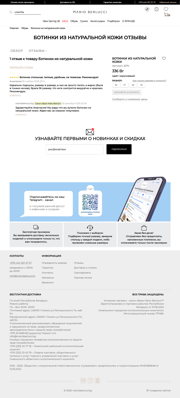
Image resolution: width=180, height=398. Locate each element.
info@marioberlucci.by (22, 276)
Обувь (74, 21)
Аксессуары (97, 21)
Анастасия (16, 81)
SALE (65, 21)
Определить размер (54, 262)
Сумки (84, 21)
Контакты (47, 272)
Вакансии (48, 282)
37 (124, 85)
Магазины (48, 277)
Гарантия (47, 267)
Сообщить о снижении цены (129, 99)
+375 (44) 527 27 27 (147, 2)
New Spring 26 (51, 21)
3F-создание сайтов (158, 390)
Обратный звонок (168, 2)
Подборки (113, 21)
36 (116, 85)
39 (141, 85)
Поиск (12, 12)
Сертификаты (82, 272)
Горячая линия (83, 277)
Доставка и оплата (85, 267)
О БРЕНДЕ (128, 21)
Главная (14, 28)
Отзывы (37, 51)
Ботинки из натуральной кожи (48, 28)
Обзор (16, 51)
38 (133, 85)
